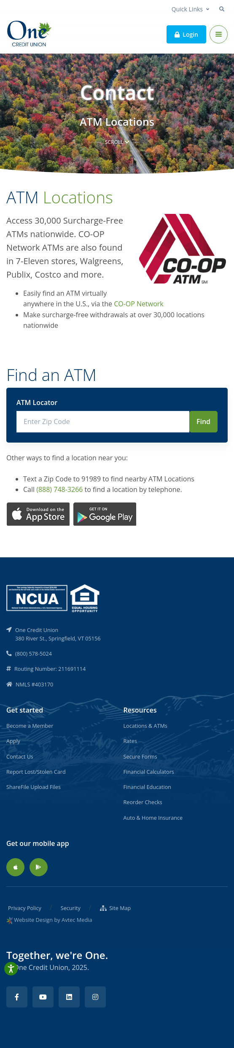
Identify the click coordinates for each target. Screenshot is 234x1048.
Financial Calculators (149, 771)
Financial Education (148, 787)
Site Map (115, 908)
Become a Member (29, 725)
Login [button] (186, 34)
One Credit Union (40, 967)
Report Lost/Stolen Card (36, 771)
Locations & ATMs (145, 725)
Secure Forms (140, 756)
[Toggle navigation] (219, 34)
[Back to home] (30, 34)
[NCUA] (53, 597)
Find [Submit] (203, 421)
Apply (13, 741)
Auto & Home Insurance (153, 817)
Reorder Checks (143, 802)
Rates (130, 741)
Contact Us (19, 756)
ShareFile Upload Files (33, 787)
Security (71, 908)
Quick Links (187, 9)
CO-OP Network (139, 303)
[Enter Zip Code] (102, 422)
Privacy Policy (24, 908)
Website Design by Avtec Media (53, 920)
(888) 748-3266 (59, 489)
